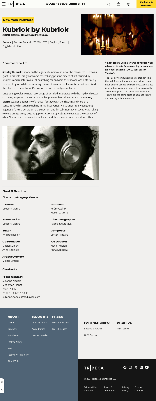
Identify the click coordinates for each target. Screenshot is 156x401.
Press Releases (59, 328)
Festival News (15, 341)
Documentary (11, 63)
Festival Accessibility (18, 354)
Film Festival (123, 328)
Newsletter (13, 335)
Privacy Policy (125, 389)
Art (25, 63)
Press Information (61, 322)
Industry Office (39, 322)
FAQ (10, 348)
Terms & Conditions (109, 389)
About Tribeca (15, 361)
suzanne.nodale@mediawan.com (21, 296)
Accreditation (38, 328)
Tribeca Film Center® (90, 389)
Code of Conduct (139, 389)
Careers (12, 322)
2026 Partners (91, 335)
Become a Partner (93, 328)
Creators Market (40, 335)
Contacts (12, 328)
